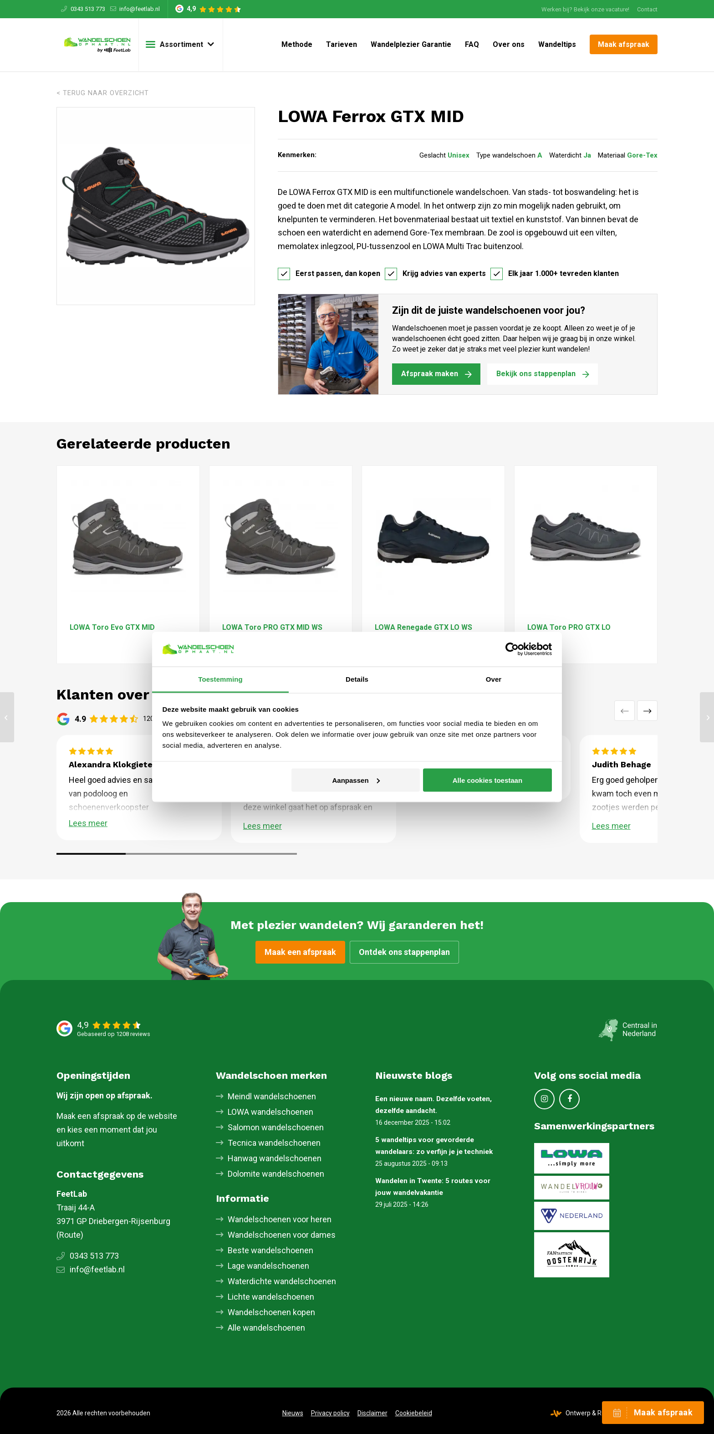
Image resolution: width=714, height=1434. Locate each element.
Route (70, 1235)
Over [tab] (494, 679)
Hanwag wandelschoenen (274, 1158)
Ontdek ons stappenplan (404, 952)
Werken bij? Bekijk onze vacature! (585, 9)
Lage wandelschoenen (268, 1266)
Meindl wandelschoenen (272, 1096)
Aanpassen (356, 780)
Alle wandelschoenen (266, 1327)
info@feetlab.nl (139, 8)
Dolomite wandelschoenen (276, 1174)
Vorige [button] (624, 710)
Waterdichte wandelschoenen (282, 1281)
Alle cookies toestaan (487, 780)
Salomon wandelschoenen (276, 1127)
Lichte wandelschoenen (271, 1296)
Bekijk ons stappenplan (536, 373)
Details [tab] (357, 679)
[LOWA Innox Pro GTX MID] (7, 717)
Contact (647, 9)
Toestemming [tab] (220, 679)
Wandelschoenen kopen (271, 1312)
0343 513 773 (88, 8)
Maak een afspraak (300, 952)
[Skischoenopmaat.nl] (97, 44)
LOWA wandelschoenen (270, 1112)
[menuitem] (585, 9)
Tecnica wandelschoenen (274, 1143)
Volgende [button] (647, 710)
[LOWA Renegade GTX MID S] (707, 717)
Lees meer (88, 823)
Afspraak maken (429, 373)
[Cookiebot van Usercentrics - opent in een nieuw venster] (512, 649)
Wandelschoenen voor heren (280, 1219)
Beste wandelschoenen (270, 1250)
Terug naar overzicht (106, 93)
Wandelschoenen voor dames (282, 1235)
